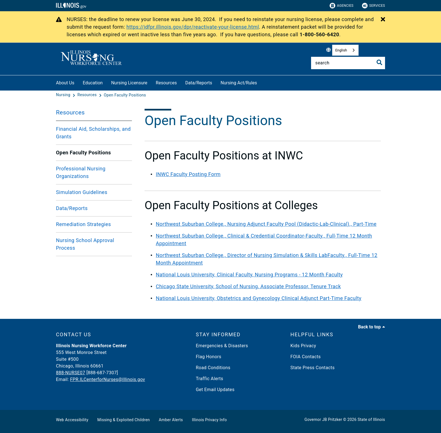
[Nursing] (63, 95)
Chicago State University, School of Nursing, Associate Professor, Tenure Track (248, 286)
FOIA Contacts (306, 356)
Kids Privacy (303, 345)
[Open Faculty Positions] (125, 95)
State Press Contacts (313, 367)
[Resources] (87, 95)
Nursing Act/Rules (238, 82)
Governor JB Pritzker (323, 419)
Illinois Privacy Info (209, 420)
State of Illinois (371, 419)
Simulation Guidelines (81, 192)
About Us (65, 82)
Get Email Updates (215, 389)
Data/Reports (198, 82)
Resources (166, 82)
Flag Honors (208, 356)
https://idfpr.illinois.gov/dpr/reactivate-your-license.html (192, 27)
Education (93, 82)
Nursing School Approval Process (85, 244)
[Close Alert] (383, 19)
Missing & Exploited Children (123, 420)
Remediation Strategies (83, 224)
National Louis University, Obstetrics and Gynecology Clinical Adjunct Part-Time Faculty (258, 298)
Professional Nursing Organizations (80, 172)
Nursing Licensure (129, 82)
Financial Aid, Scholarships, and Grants (93, 132)
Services (373, 5)
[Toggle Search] (379, 62)
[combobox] (345, 50)
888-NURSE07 (70, 372)
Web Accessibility (72, 420)
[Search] (348, 63)
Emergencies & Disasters (222, 345)
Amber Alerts (171, 420)
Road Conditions (213, 367)
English (341, 50)
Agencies (342, 5)
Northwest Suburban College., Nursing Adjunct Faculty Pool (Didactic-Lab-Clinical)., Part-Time (266, 224)
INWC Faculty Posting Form (188, 174)
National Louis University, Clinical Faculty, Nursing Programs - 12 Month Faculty (249, 275)
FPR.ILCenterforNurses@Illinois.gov (107, 379)
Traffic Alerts (209, 378)
